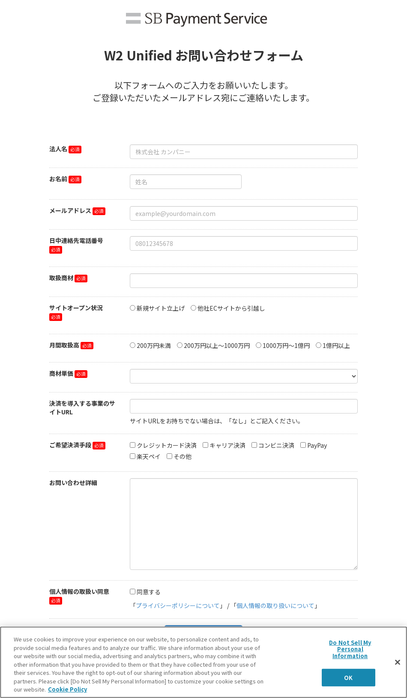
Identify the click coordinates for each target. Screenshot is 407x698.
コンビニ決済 (276, 445)
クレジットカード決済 (167, 445)
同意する (149, 591)
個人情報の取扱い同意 (79, 591)
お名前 (58, 178)
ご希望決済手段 (70, 444)
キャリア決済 (227, 445)
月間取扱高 (64, 345)
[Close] (397, 662)
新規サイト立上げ (161, 308)
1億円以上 (336, 345)
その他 (183, 456)
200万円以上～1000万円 (217, 345)
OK (348, 677)
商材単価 (61, 373)
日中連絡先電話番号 (76, 240)
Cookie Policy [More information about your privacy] (67, 689)
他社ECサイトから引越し (231, 308)
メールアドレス (70, 210)
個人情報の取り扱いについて (275, 605)
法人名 (58, 148)
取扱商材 (61, 277)
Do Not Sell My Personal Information (350, 648)
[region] (203, 662)
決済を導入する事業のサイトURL (82, 407)
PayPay (317, 445)
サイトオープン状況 (76, 307)
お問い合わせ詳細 (73, 482)
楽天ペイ (149, 456)
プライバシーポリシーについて (178, 605)
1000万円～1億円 (286, 345)
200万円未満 (154, 345)
